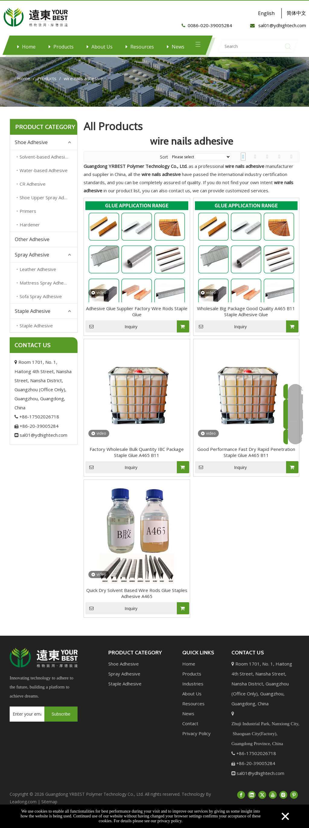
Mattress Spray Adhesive (46, 289)
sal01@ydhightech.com (40, 441)
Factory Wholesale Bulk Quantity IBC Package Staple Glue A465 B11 (137, 458)
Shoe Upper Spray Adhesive (48, 203)
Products (63, 46)
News (178, 46)
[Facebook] (241, 800)
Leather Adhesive (38, 275)
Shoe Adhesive (31, 148)
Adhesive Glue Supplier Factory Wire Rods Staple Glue (136, 317)
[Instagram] (283, 800)
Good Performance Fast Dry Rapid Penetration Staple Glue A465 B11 (246, 458)
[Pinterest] (294, 800)
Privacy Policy (196, 739)
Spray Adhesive (32, 260)
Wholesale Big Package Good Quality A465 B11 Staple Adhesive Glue (246, 317)
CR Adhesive (33, 190)
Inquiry (111, 332)
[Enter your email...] (25, 720)
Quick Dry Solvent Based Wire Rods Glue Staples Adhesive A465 (136, 599)
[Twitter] (262, 800)
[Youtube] (273, 800)
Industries (192, 690)
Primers (28, 217)
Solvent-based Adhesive (45, 163)
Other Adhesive (32, 245)
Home (29, 46)
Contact (190, 729)
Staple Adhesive (32, 317)
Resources (142, 46)
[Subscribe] (61, 720)
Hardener (30, 231)
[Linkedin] (252, 800)
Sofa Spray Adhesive (41, 302)
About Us (102, 46)
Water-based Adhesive (44, 176)
